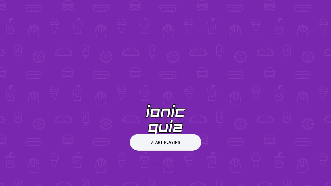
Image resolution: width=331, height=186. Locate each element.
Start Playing (165, 142)
